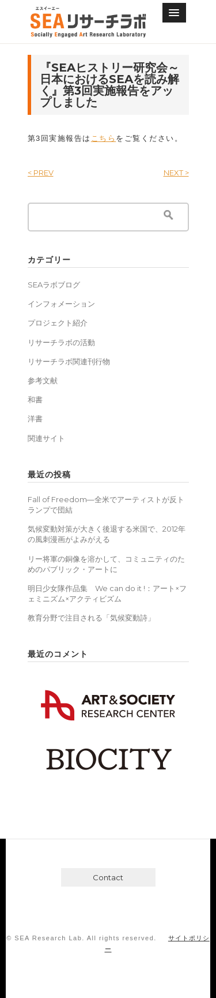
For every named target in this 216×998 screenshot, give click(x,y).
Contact (108, 877)
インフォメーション (61, 303)
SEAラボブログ (54, 284)
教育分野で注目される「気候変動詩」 (91, 617)
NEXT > (176, 172)
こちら (103, 138)
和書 (35, 399)
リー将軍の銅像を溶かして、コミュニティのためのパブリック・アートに (106, 564)
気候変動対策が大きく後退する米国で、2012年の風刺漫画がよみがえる (106, 534)
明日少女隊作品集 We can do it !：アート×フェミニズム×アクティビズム (107, 593)
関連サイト (46, 438)
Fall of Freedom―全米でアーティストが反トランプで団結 (106, 504)
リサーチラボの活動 (61, 342)
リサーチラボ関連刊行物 (69, 361)
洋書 (35, 418)
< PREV (41, 172)
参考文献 (43, 380)
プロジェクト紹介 (58, 322)
